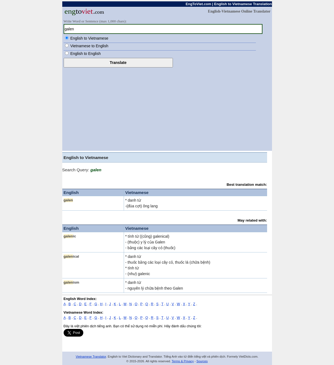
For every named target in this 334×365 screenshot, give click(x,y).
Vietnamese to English (89, 46)
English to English (85, 53)
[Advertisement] (167, 108)
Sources (202, 361)
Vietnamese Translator (91, 356)
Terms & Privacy (183, 361)
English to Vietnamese (89, 38)
